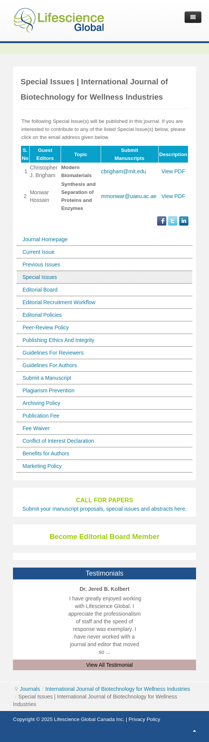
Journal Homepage (45, 239)
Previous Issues (41, 264)
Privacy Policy (144, 719)
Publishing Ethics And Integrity (58, 340)
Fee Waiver (36, 428)
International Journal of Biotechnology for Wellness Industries (117, 689)
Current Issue (39, 252)
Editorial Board (40, 290)
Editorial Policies (42, 315)
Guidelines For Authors (50, 365)
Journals (30, 689)
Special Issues (40, 277)
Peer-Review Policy (46, 327)
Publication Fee (41, 416)
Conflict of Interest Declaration (58, 441)
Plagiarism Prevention (48, 390)
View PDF (173, 171)
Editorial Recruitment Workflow (59, 302)
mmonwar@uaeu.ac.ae (128, 196)
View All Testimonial (109, 665)
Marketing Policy (42, 466)
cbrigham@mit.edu (123, 171)
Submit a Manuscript (47, 378)
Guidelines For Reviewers (53, 353)
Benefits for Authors (46, 453)
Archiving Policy (41, 403)
